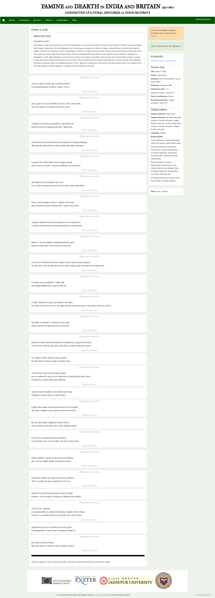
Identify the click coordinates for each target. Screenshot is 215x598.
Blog (74, 20)
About (12, 20)
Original (154, 36)
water (174, 61)
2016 (167, 89)
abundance (155, 61)
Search (49, 20)
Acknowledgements (203, 595)
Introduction (24, 20)
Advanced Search (203, 19)
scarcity (168, 61)
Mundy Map (62, 20)
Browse (37, 20)
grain (162, 61)
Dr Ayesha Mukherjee (101, 595)
